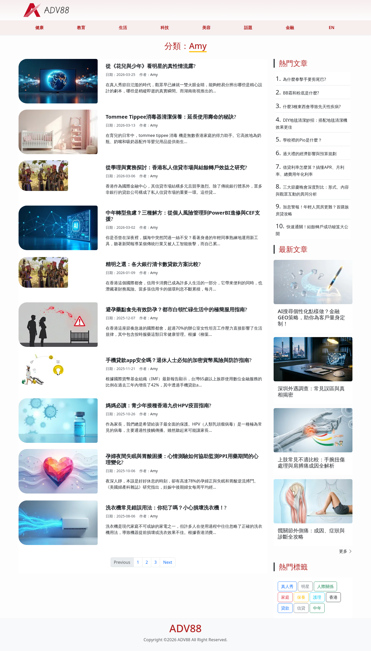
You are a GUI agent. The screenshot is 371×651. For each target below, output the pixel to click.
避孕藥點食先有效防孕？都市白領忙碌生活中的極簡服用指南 (175, 309)
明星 (305, 586)
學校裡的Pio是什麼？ (302, 140)
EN (331, 27)
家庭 (285, 597)
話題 (248, 27)
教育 (81, 27)
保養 (301, 597)
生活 (123, 27)
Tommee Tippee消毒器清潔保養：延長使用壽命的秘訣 (170, 116)
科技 (165, 27)
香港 (333, 597)
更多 (345, 551)
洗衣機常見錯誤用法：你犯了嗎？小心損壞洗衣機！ (165, 507)
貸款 (285, 608)
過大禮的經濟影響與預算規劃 (309, 153)
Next (167, 562)
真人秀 (287, 586)
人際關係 (325, 586)
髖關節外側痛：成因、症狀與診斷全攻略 (311, 533)
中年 (317, 608)
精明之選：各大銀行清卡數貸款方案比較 (152, 264)
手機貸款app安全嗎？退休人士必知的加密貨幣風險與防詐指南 (177, 360)
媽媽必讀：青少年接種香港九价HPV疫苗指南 (157, 405)
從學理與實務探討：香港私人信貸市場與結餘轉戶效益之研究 (175, 167)
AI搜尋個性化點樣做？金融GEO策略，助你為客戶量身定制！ (311, 317)
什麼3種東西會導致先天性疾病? (312, 106)
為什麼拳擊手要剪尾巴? (304, 79)
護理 (317, 597)
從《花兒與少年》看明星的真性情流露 (149, 66)
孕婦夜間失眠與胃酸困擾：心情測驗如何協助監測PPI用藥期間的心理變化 (182, 459)
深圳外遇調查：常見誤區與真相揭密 (311, 391)
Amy (154, 74)
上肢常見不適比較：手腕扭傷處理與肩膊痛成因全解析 (311, 462)
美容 (206, 27)
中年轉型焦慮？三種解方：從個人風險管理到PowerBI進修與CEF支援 (183, 215)
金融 (290, 27)
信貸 (301, 608)
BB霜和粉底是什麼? (301, 93)
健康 (39, 27)
